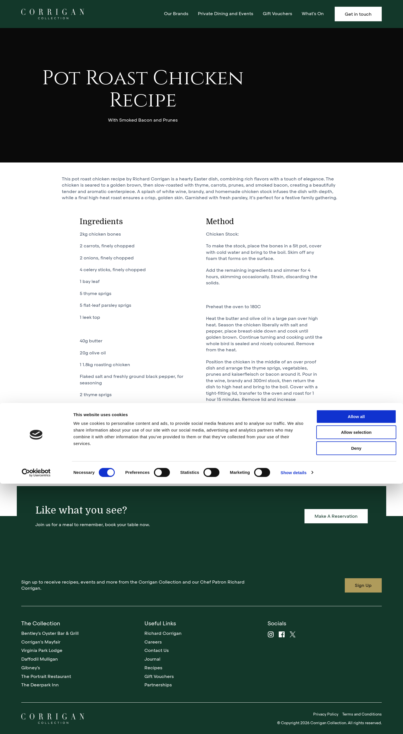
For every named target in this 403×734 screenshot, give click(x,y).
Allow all (356, 667)
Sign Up (363, 585)
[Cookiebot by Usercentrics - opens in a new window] (36, 723)
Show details (294, 723)
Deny (356, 698)
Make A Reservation (336, 516)
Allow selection (356, 682)
